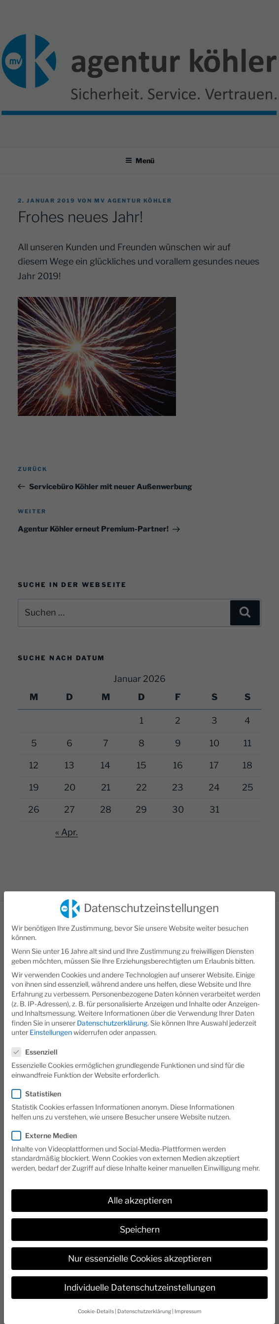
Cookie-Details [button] (96, 1304)
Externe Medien (47, 1128)
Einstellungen (51, 1025)
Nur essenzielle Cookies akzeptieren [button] (139, 1251)
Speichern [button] (140, 1222)
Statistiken (39, 1086)
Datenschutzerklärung (112, 1015)
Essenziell (37, 1044)
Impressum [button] (188, 1304)
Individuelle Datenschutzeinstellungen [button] (139, 1280)
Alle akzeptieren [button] (139, 1193)
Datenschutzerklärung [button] (144, 1304)
